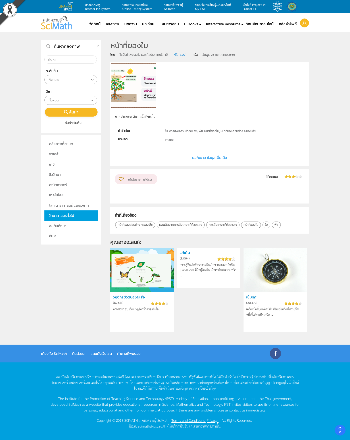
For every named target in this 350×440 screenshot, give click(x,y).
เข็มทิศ (251, 297)
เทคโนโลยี (56, 195)
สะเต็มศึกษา (57, 225)
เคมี (52, 164)
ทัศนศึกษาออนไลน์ (259, 24)
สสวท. (279, 6)
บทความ (130, 24)
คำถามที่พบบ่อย (129, 353)
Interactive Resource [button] (223, 24)
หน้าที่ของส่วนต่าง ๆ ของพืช (135, 224)
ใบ (266, 224)
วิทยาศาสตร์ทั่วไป (61, 215)
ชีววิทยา (55, 174)
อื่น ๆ (52, 236)
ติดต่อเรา (78, 353)
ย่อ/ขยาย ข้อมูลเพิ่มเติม (209, 157)
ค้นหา (71, 112)
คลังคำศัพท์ (288, 24)
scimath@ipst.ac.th (152, 426)
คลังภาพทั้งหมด (61, 143)
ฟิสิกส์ (53, 154)
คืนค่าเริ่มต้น (71, 122)
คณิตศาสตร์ (58, 184)
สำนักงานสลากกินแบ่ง (293, 6)
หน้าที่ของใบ (251, 224)
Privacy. (213, 420)
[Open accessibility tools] (340, 430)
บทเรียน (148, 24)
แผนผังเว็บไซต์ (101, 353)
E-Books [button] (191, 24)
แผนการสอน (169, 24)
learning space (67, 6)
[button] (304, 22)
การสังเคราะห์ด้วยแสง (223, 224)
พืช (276, 224)
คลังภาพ (112, 24)
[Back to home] (56, 22)
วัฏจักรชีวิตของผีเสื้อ (129, 297)
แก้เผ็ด (185, 252)
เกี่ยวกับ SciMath (54, 353)
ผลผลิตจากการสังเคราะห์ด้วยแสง (180, 224)
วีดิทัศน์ (94, 24)
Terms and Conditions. (188, 420)
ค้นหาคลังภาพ (67, 46)
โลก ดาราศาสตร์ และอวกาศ (69, 205)
